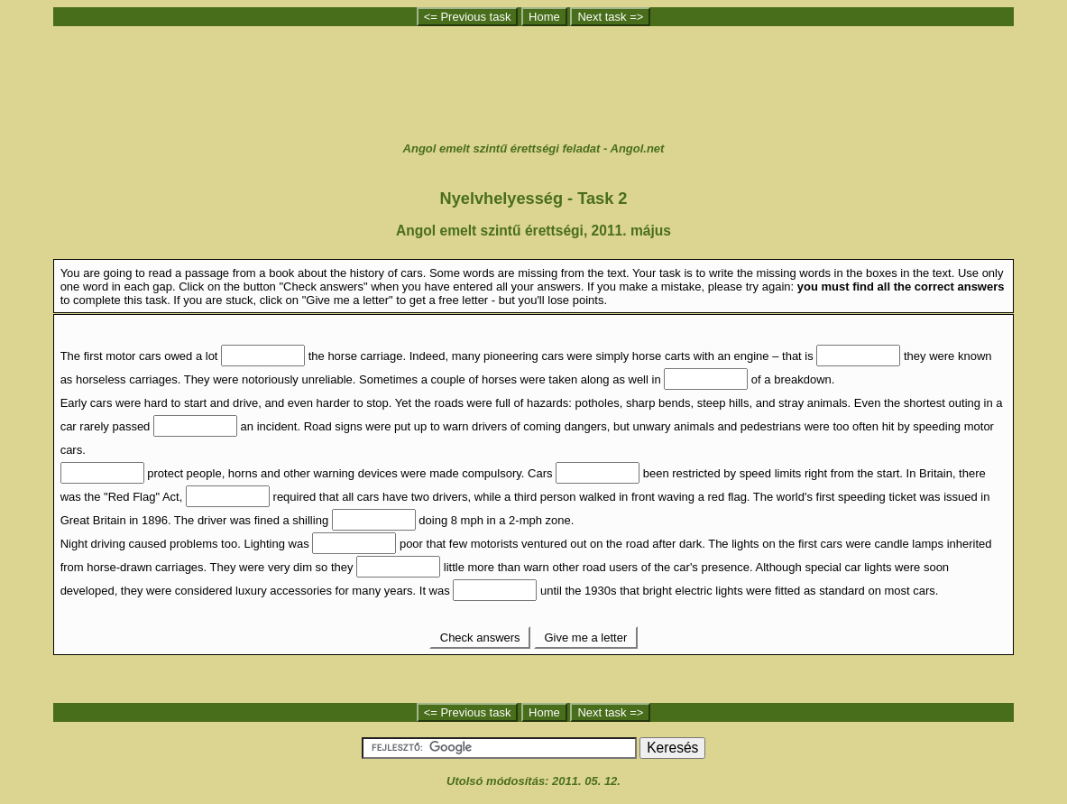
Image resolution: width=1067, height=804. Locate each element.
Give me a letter (585, 637)
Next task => (610, 16)
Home (544, 16)
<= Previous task (467, 16)
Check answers (480, 637)
